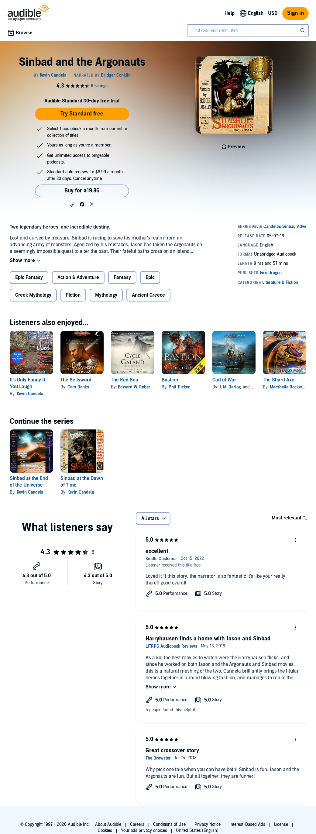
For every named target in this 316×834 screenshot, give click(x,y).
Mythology (106, 295)
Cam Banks (78, 387)
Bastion (170, 380)
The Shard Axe (278, 380)
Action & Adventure (78, 277)
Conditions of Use (169, 824)
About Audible (108, 824)
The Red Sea (124, 380)
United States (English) (197, 830)
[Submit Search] (303, 30)
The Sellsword (75, 380)
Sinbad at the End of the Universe (29, 481)
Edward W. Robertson (138, 387)
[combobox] (248, 30)
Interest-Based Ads (247, 824)
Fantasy (122, 277)
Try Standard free (81, 114)
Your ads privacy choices (144, 830)
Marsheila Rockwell (288, 387)
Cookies (105, 830)
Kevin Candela (30, 393)
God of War (224, 380)
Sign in (295, 13)
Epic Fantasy (29, 277)
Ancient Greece (148, 295)
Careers (137, 824)
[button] (72, 204)
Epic (150, 277)
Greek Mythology (33, 295)
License (281, 824)
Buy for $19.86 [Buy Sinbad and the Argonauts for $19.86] (81, 191)
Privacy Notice (207, 824)
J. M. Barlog (230, 387)
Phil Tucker (179, 387)
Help (230, 13)
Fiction (73, 295)
